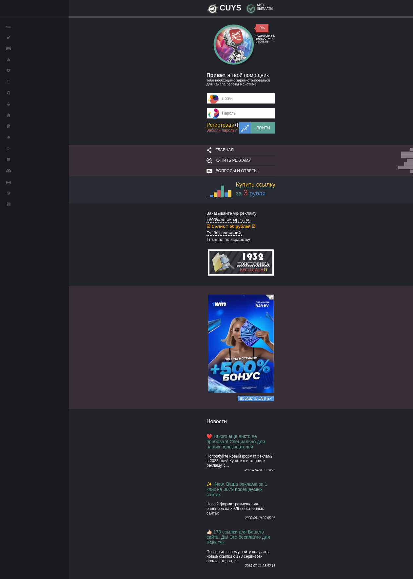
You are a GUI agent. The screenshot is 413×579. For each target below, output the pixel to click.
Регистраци (222, 125)
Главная (225, 150)
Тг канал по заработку (228, 239)
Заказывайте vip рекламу (231, 213)
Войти (263, 128)
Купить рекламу (233, 160)
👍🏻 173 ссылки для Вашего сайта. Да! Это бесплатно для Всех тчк (238, 537)
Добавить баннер (256, 398)
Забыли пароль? (221, 130)
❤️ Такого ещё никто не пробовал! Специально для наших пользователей (235, 441)
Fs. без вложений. (224, 232)
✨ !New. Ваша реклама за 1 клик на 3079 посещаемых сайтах (236, 489)
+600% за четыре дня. (228, 219)
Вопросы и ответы (237, 171)
